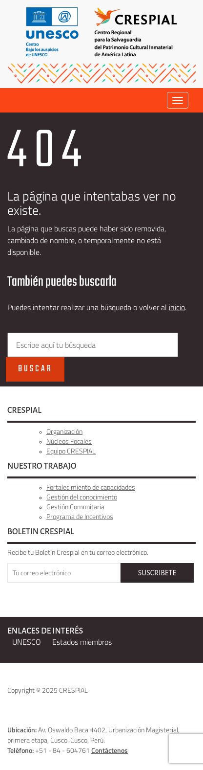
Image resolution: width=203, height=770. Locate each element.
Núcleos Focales (69, 441)
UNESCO (26, 642)
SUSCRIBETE (157, 573)
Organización (64, 431)
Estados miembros (82, 642)
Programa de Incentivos (79, 516)
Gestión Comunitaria (75, 506)
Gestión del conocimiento (81, 497)
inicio (177, 307)
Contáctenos (109, 750)
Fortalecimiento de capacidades (90, 487)
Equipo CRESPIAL (71, 451)
